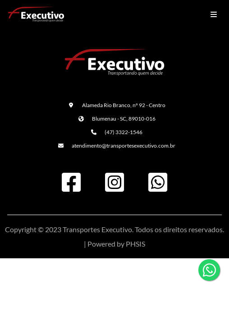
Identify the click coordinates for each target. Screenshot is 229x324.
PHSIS (135, 243)
